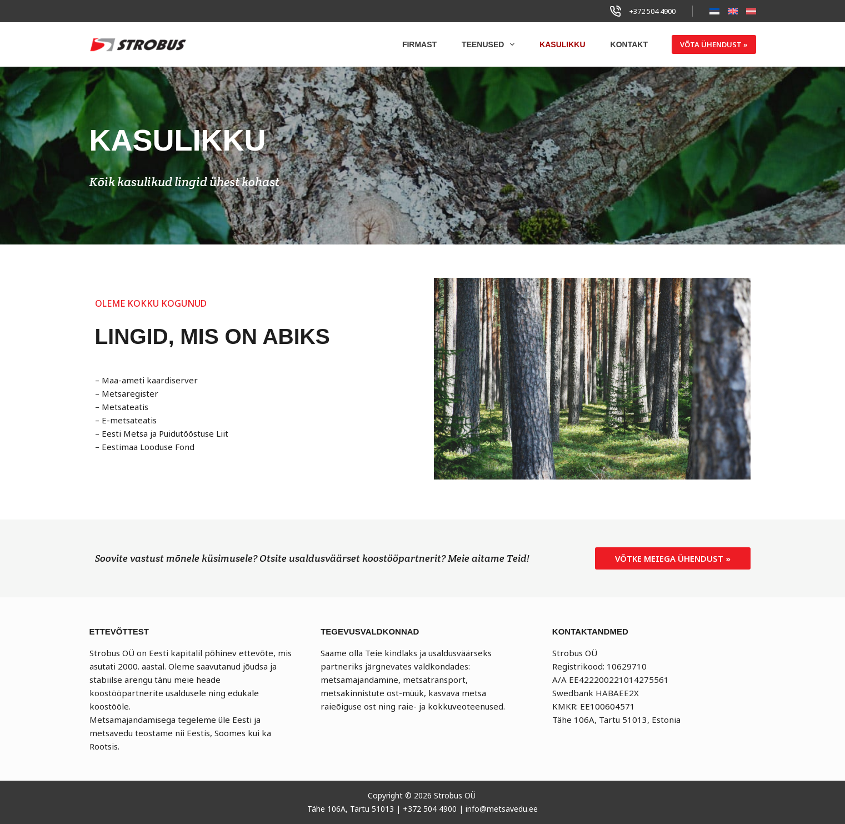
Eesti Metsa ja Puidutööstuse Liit (165, 433)
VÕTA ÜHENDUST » (714, 44)
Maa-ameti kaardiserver (150, 380)
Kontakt (629, 44)
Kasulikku (562, 44)
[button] (673, 558)
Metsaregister (130, 393)
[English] (733, 11)
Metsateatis (125, 406)
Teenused (490, 44)
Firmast (419, 44)
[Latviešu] (751, 11)
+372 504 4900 (652, 11)
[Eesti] (714, 11)
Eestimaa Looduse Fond (148, 446)
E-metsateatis (129, 420)
